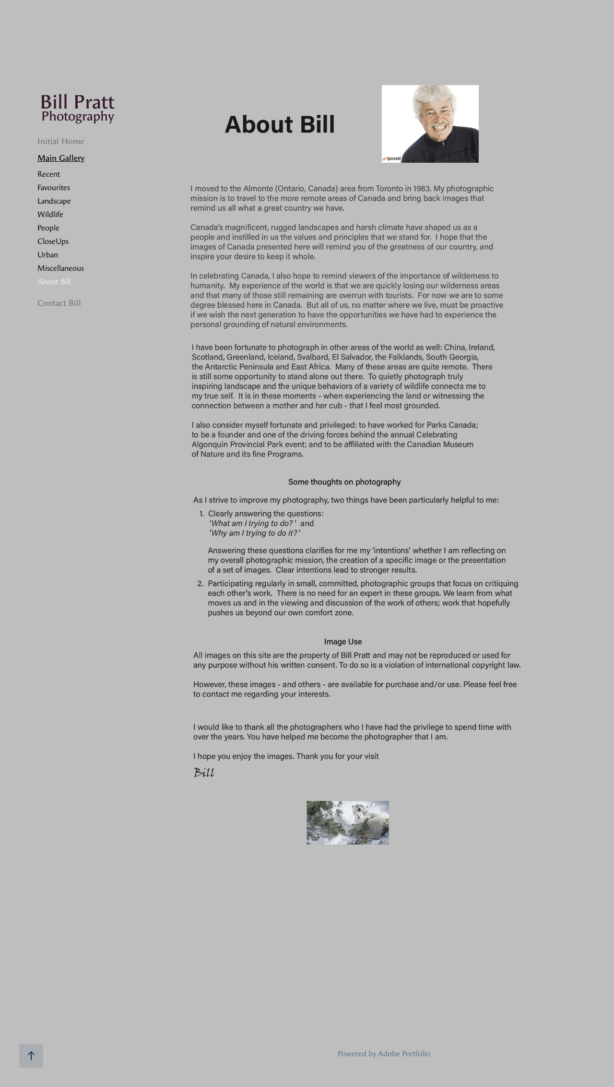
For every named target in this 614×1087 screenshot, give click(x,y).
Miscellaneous (60, 268)
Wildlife (50, 214)
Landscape (54, 200)
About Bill (54, 281)
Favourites (53, 187)
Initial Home (60, 141)
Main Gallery (60, 158)
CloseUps (53, 241)
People (48, 227)
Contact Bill (59, 303)
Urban (47, 254)
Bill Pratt (77, 102)
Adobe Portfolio (404, 1053)
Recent (48, 174)
